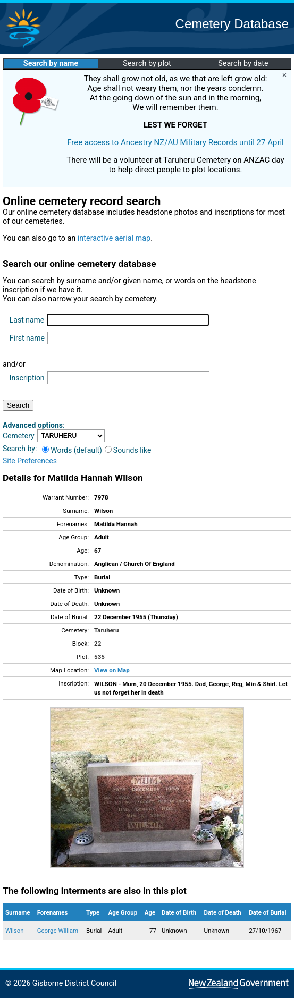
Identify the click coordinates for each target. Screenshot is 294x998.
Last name (27, 320)
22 (97, 643)
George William (58, 930)
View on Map (112, 670)
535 (99, 657)
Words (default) (72, 450)
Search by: (20, 448)
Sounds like (128, 450)
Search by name (50, 63)
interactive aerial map (114, 238)
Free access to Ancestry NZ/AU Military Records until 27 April (175, 142)
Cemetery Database (232, 23)
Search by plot (147, 63)
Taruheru (106, 630)
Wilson (14, 930)
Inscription (27, 378)
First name (27, 338)
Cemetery (19, 436)
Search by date (243, 63)
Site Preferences (30, 460)
